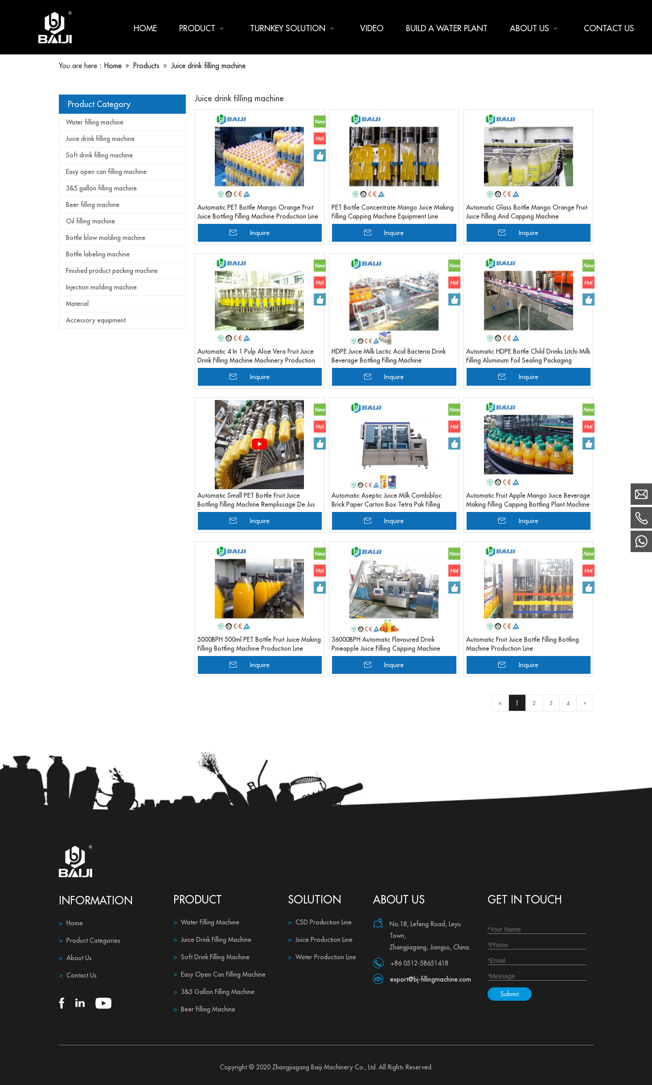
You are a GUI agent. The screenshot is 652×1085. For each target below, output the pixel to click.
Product (203, 28)
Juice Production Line (320, 940)
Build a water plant (447, 28)
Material (77, 304)
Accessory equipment (96, 320)
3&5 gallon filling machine (101, 188)
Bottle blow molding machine (105, 238)
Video (372, 28)
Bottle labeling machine (98, 254)
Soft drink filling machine (99, 155)
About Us (75, 958)
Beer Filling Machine (204, 1009)
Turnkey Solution (294, 28)
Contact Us (78, 975)
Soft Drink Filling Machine (211, 957)
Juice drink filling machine (100, 139)
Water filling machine (94, 122)
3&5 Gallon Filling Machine (213, 992)
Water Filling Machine (206, 922)
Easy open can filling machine (106, 172)
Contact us (609, 28)
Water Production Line (322, 957)
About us (536, 28)
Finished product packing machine (112, 271)
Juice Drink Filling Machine (212, 940)
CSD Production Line (320, 922)
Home (145, 28)
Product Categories (89, 940)
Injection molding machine (101, 287)
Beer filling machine (92, 205)
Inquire (260, 232)
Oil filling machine (90, 221)
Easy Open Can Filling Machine (219, 974)
